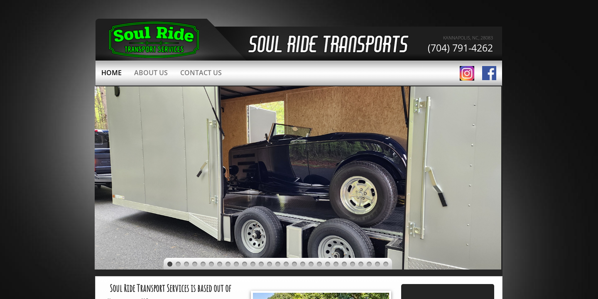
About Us (151, 72)
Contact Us (201, 72)
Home (111, 72)
